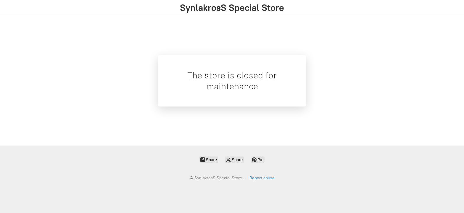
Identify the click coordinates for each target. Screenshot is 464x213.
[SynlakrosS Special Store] (232, 8)
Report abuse (262, 177)
